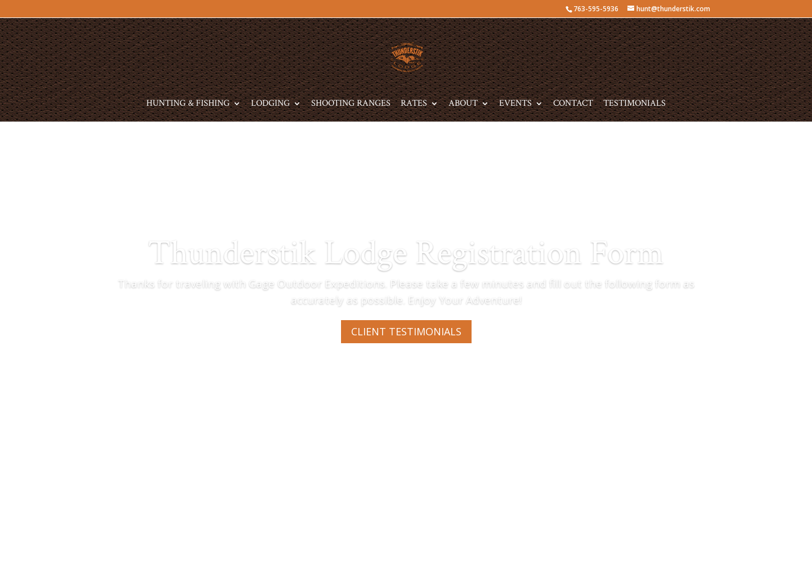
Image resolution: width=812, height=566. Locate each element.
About (463, 104)
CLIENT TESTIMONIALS (406, 331)
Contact (573, 104)
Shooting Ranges (351, 104)
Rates (414, 104)
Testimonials (634, 104)
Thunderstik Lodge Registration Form (406, 253)
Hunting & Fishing (188, 104)
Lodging (270, 104)
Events (515, 104)
